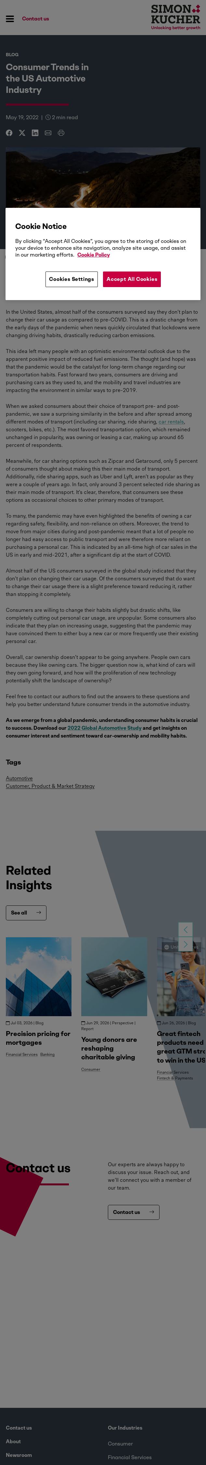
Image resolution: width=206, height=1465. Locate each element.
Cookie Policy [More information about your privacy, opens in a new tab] (93, 255)
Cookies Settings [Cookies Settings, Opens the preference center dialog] (71, 279)
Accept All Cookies (132, 279)
